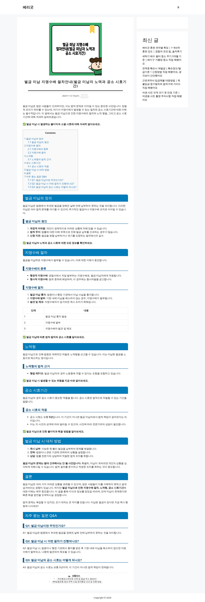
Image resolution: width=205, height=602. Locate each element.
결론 (27, 173)
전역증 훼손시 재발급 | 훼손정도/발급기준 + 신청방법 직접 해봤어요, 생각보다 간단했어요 (161, 72)
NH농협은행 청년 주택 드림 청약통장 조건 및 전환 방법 (77, 581)
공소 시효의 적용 (38, 166)
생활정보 (76, 575)
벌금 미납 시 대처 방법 (36, 169)
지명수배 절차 (32, 145)
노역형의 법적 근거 (39, 159)
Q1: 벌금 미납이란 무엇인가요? (45, 180)
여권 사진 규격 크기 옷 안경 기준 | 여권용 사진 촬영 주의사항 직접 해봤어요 (162, 96)
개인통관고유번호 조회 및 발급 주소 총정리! (77, 578)
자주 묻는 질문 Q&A (35, 176)
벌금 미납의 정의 (33, 138)
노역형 (28, 156)
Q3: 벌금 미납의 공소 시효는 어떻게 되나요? (52, 187)
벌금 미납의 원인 (38, 142)
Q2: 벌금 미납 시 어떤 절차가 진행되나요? (51, 183)
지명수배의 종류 (38, 149)
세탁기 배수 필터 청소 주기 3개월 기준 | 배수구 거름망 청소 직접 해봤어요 (161, 60)
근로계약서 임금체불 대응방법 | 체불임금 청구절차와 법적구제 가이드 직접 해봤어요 (161, 84)
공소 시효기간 (32, 162)
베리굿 (28, 7)
